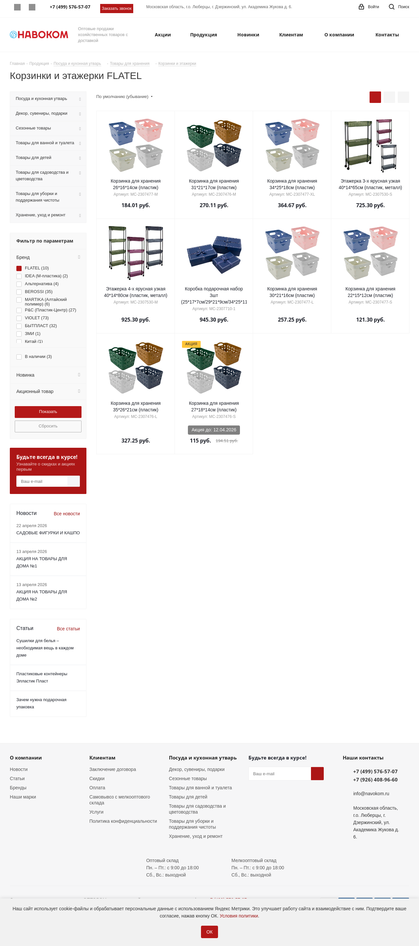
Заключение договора (112, 769)
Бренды (18, 787)
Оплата (97, 787)
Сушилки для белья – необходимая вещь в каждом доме (45, 648)
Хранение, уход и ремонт (196, 836)
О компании (26, 757)
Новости (18, 769)
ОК (209, 932)
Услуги (96, 812)
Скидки (96, 778)
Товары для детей (188, 796)
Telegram (32, 7)
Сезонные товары (188, 778)
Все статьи (68, 628)
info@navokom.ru (371, 793)
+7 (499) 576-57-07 (375, 771)
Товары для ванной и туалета (200, 787)
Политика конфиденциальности (123, 821)
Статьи (17, 778)
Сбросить (48, 426)
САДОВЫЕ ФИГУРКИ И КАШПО (48, 532)
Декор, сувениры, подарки (197, 769)
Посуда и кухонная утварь (203, 757)
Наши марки (23, 796)
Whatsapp (17, 7)
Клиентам (102, 757)
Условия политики (239, 915)
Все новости (67, 513)
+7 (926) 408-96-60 (375, 779)
